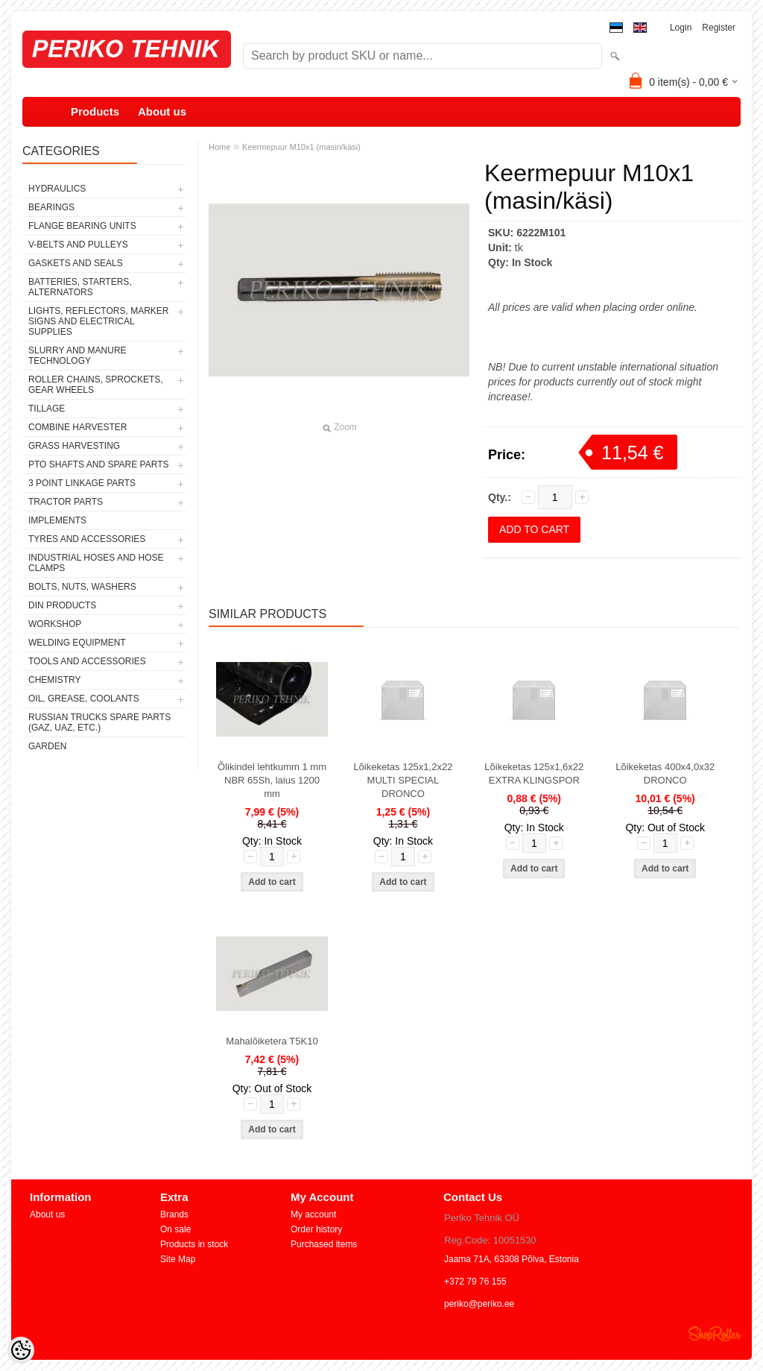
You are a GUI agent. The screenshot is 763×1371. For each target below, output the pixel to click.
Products (95, 111)
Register (718, 27)
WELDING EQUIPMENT (77, 642)
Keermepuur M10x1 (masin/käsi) (301, 146)
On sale (175, 1229)
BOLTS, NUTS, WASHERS (82, 587)
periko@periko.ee (479, 1304)
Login (680, 27)
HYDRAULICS (57, 188)
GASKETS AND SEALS (75, 263)
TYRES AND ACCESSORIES (86, 539)
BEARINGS (51, 207)
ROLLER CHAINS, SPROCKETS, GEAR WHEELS (95, 384)
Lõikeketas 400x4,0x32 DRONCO (665, 773)
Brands (174, 1214)
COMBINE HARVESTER (77, 427)
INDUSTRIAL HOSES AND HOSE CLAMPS (96, 562)
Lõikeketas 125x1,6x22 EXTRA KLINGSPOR (533, 773)
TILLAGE (46, 408)
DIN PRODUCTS (62, 605)
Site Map (177, 1259)
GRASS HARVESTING (74, 446)
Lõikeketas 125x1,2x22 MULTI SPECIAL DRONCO (402, 780)
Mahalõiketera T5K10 (271, 1041)
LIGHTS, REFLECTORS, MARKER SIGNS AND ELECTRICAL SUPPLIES (98, 321)
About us (162, 111)
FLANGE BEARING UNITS (82, 226)
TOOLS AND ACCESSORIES (87, 661)
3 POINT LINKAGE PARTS (82, 483)
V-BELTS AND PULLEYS (78, 244)
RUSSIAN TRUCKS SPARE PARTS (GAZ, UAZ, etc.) (99, 722)
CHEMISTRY (54, 680)
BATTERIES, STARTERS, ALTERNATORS (80, 287)
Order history (316, 1229)
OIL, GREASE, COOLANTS (83, 698)
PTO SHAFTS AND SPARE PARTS (98, 464)
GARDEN (47, 746)
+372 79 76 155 (475, 1281)
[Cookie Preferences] (20, 1350)
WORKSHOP (54, 624)
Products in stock (194, 1244)
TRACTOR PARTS (65, 502)
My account (313, 1214)
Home (219, 146)
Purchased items (324, 1244)
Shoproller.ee (714, 1333)
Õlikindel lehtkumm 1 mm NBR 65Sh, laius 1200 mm (272, 780)
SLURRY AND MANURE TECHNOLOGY (77, 355)
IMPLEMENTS (57, 520)
